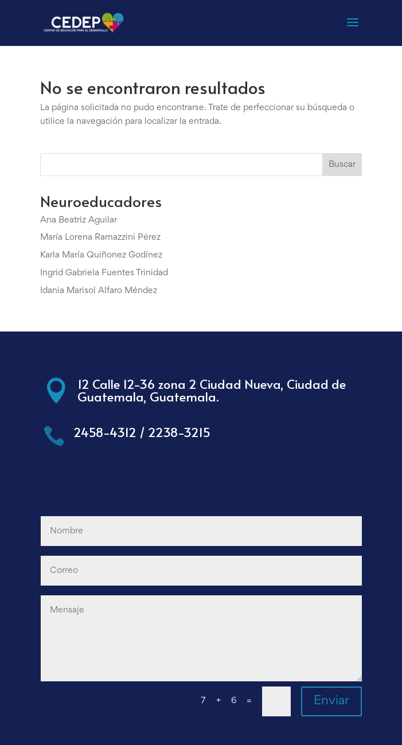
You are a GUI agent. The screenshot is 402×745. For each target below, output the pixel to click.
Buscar (342, 165)
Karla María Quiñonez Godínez (101, 255)
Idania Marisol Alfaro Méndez (98, 291)
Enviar (331, 701)
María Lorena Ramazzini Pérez (100, 237)
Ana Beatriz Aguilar (78, 220)
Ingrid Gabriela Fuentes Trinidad (104, 273)
